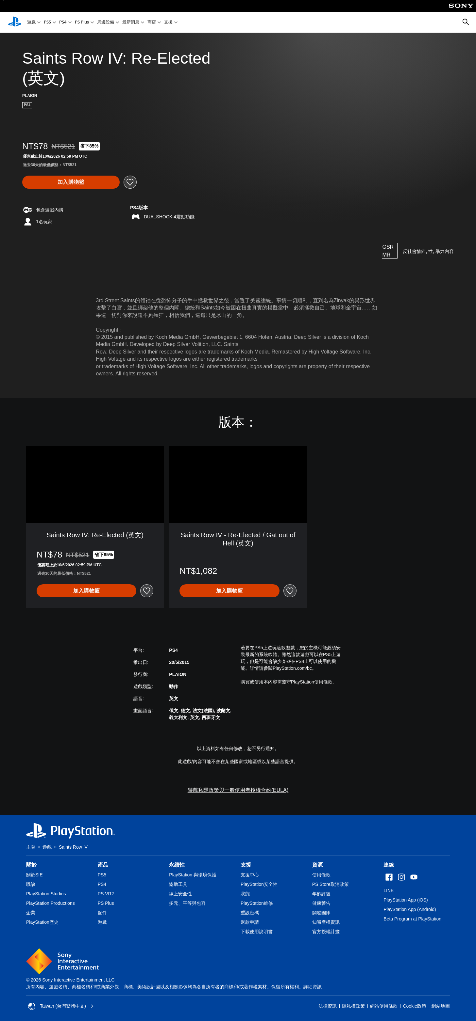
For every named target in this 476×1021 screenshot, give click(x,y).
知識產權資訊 (326, 922)
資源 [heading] (317, 865)
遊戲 (31, 22)
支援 (168, 22)
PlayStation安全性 (259, 884)
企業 (30, 912)
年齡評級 (321, 893)
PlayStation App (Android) (409, 909)
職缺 (30, 884)
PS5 (47, 22)
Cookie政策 (414, 1006)
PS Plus (82, 22)
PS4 (63, 22)
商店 (151, 22)
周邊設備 (105, 22)
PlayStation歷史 (42, 922)
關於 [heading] (31, 865)
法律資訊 (327, 1006)
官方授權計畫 (326, 931)
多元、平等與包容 (187, 903)
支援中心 (250, 874)
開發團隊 (321, 912)
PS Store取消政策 (330, 884)
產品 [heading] (103, 865)
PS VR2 (106, 893)
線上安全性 (180, 893)
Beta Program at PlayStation (412, 918)
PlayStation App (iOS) (405, 900)
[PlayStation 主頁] (15, 22)
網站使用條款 (384, 1006)
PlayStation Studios (46, 893)
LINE (388, 890)
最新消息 (130, 22)
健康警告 (321, 903)
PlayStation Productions (50, 903)
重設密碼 (250, 912)
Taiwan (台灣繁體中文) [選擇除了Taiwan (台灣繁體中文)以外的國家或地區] (61, 1006)
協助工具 (178, 884)
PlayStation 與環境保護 (192, 874)
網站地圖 (441, 1006)
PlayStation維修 (257, 903)
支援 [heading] (246, 865)
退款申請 (250, 922)
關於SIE (34, 874)
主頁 (30, 847)
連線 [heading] (388, 865)
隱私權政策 (353, 1006)
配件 (102, 912)
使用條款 (321, 874)
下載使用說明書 (257, 931)
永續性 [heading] (177, 865)
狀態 (245, 893)
